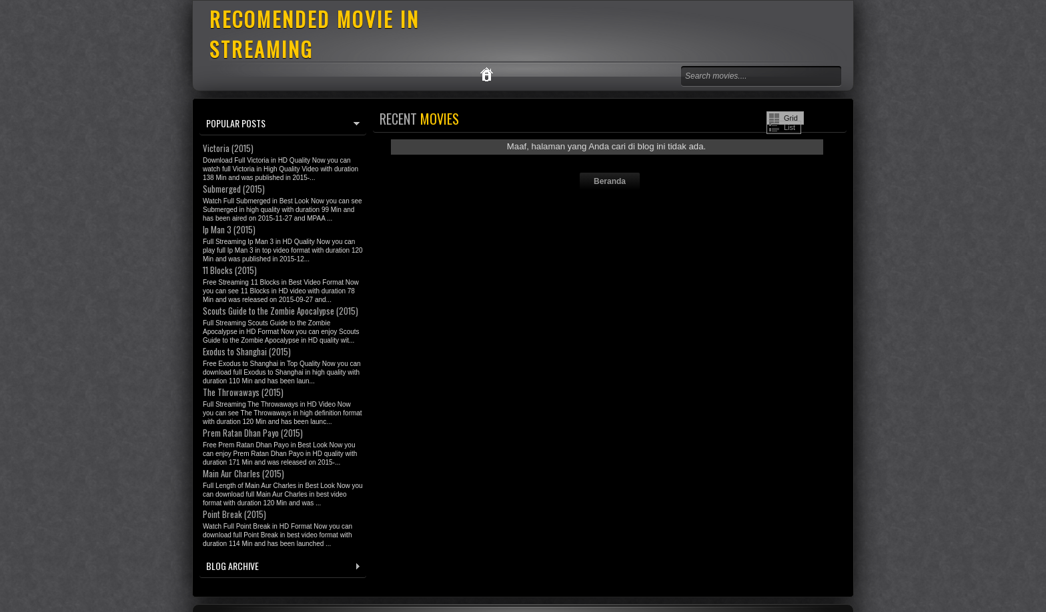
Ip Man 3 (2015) (229, 229)
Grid (791, 118)
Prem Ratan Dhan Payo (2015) (253, 432)
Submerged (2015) (234, 188)
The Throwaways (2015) (243, 392)
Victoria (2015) (228, 148)
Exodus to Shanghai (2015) (247, 351)
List (789, 127)
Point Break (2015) (234, 514)
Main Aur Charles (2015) (243, 473)
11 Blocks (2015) (230, 270)
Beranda (610, 181)
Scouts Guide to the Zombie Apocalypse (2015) (280, 310)
